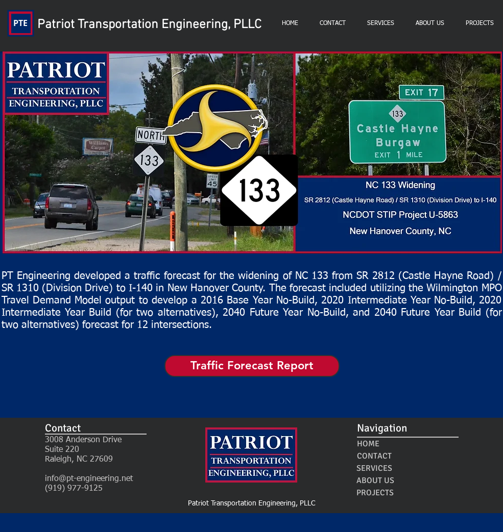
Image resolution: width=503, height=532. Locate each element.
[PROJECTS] (375, 493)
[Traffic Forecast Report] (252, 366)
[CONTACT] (374, 456)
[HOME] (368, 444)
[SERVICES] (374, 468)
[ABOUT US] (375, 480)
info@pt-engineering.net (89, 479)
